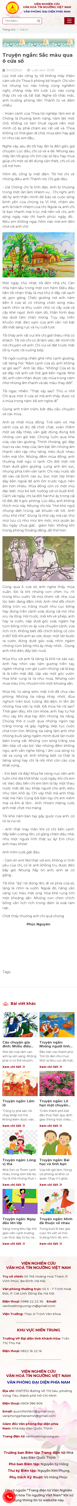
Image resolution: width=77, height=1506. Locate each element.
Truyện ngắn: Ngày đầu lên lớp (19, 1221)
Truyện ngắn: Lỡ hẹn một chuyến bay (53, 1105)
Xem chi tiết (13, 1067)
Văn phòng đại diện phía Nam (38, 1382)
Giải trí (24, 29)
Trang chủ (9, 29)
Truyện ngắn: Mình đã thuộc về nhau (55, 1221)
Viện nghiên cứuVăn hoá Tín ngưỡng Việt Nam (38, 1265)
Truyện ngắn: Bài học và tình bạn (54, 1162)
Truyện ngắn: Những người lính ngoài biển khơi (54, 1046)
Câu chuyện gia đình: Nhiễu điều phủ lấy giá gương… (19, 1046)
